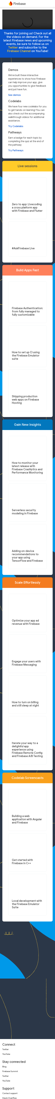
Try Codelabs (15, 126)
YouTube (6, 1054)
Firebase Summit (10, 1071)
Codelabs (14, 101)
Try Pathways (15, 150)
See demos (14, 95)
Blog (4, 1066)
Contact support (9, 1093)
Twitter (5, 1049)
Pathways (15, 132)
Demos (13, 70)
